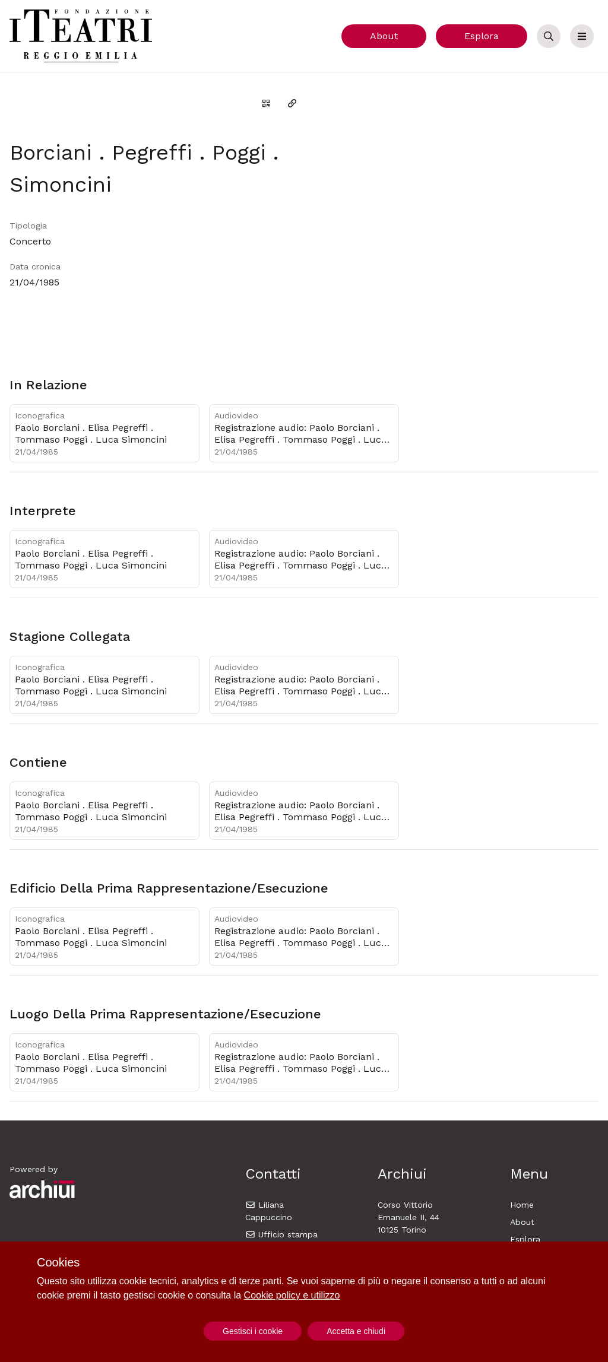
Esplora (481, 36)
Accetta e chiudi (356, 1331)
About (384, 36)
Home (522, 1204)
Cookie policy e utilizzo (292, 1295)
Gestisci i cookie (253, 1331)
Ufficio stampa (281, 1234)
